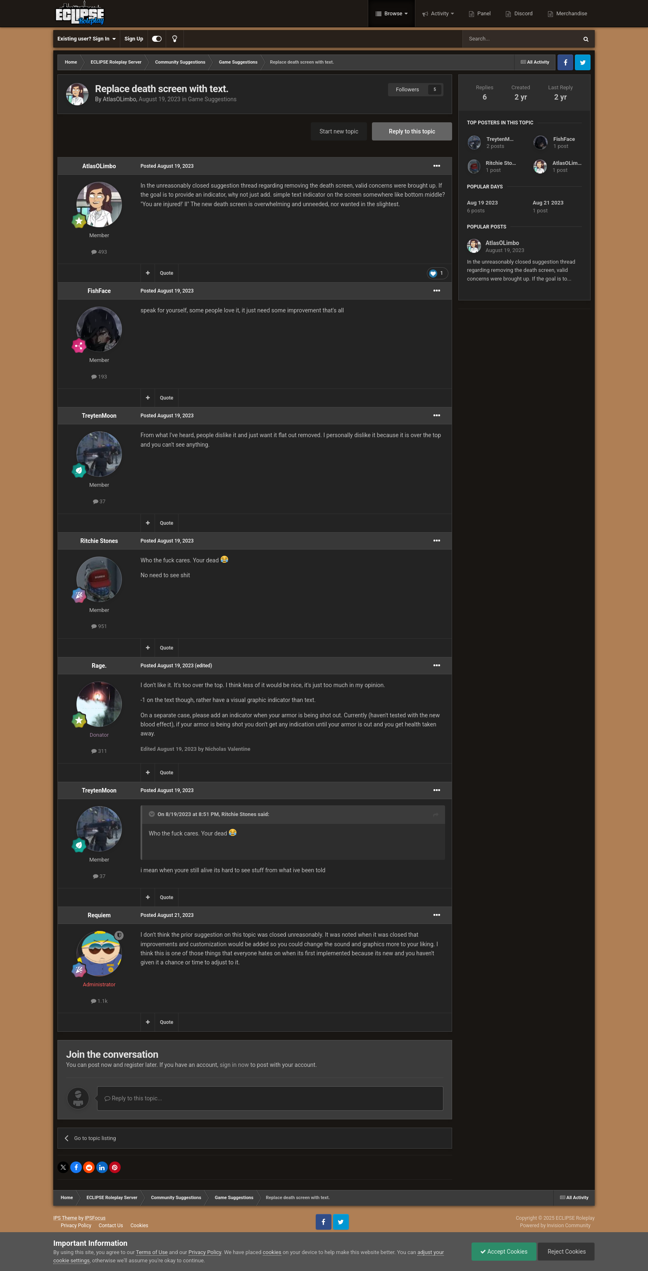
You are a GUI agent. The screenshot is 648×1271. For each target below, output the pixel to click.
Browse (393, 13)
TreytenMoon (99, 415)
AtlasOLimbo (119, 99)
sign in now (234, 1065)
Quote (166, 273)
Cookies (139, 1225)
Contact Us (111, 1225)
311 (99, 751)
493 (99, 252)
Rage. (99, 665)
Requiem (99, 915)
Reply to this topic (412, 131)
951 (99, 626)
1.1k (99, 1001)
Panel (483, 13)
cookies (272, 1252)
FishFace (99, 291)
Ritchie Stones (99, 541)
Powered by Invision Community (555, 1225)
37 (99, 501)
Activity (440, 13)
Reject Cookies (566, 1251)
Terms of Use (152, 1252)
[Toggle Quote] (152, 814)
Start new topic (338, 131)
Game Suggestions (212, 99)
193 (99, 377)
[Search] (500, 39)
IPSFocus (95, 1218)
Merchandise (571, 13)
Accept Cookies (504, 1251)
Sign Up (133, 39)
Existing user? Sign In (86, 39)
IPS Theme (65, 1218)
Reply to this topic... (133, 1098)
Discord (522, 13)
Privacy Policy (76, 1225)
